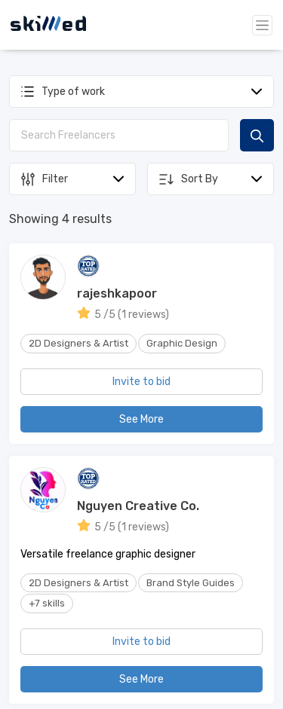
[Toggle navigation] (262, 25)
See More (141, 419)
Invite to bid (141, 381)
